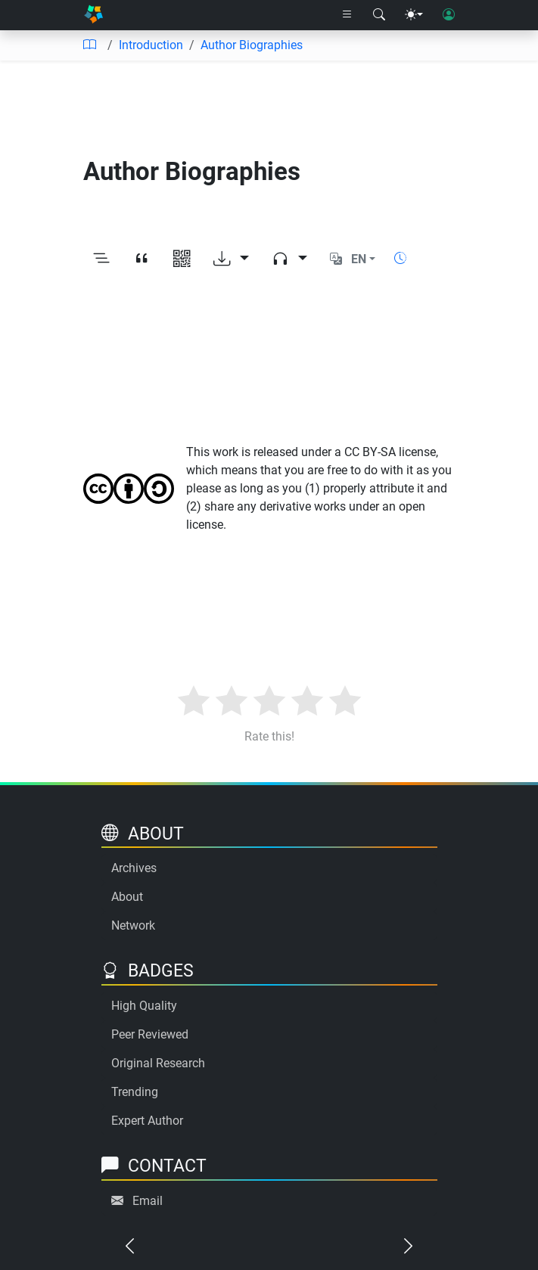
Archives (134, 868)
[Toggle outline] (101, 259)
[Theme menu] (414, 15)
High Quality (144, 1005)
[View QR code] (182, 259)
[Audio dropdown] (289, 259)
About (127, 897)
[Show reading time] (400, 258)
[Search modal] (379, 15)
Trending (134, 1092)
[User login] (449, 15)
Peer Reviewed (149, 1034)
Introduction (151, 45)
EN (358, 259)
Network (133, 925)
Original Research (158, 1063)
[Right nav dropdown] (347, 15)
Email (147, 1201)
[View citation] (141, 259)
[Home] (93, 15)
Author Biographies (252, 45)
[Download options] (231, 259)
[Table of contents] (89, 45)
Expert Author (147, 1120)
